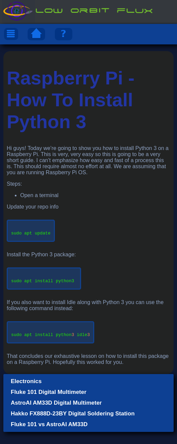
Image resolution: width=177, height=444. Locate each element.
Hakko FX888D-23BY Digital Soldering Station (73, 425)
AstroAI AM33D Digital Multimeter (56, 415)
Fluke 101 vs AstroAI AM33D (49, 436)
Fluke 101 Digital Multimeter (48, 404)
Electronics (26, 393)
